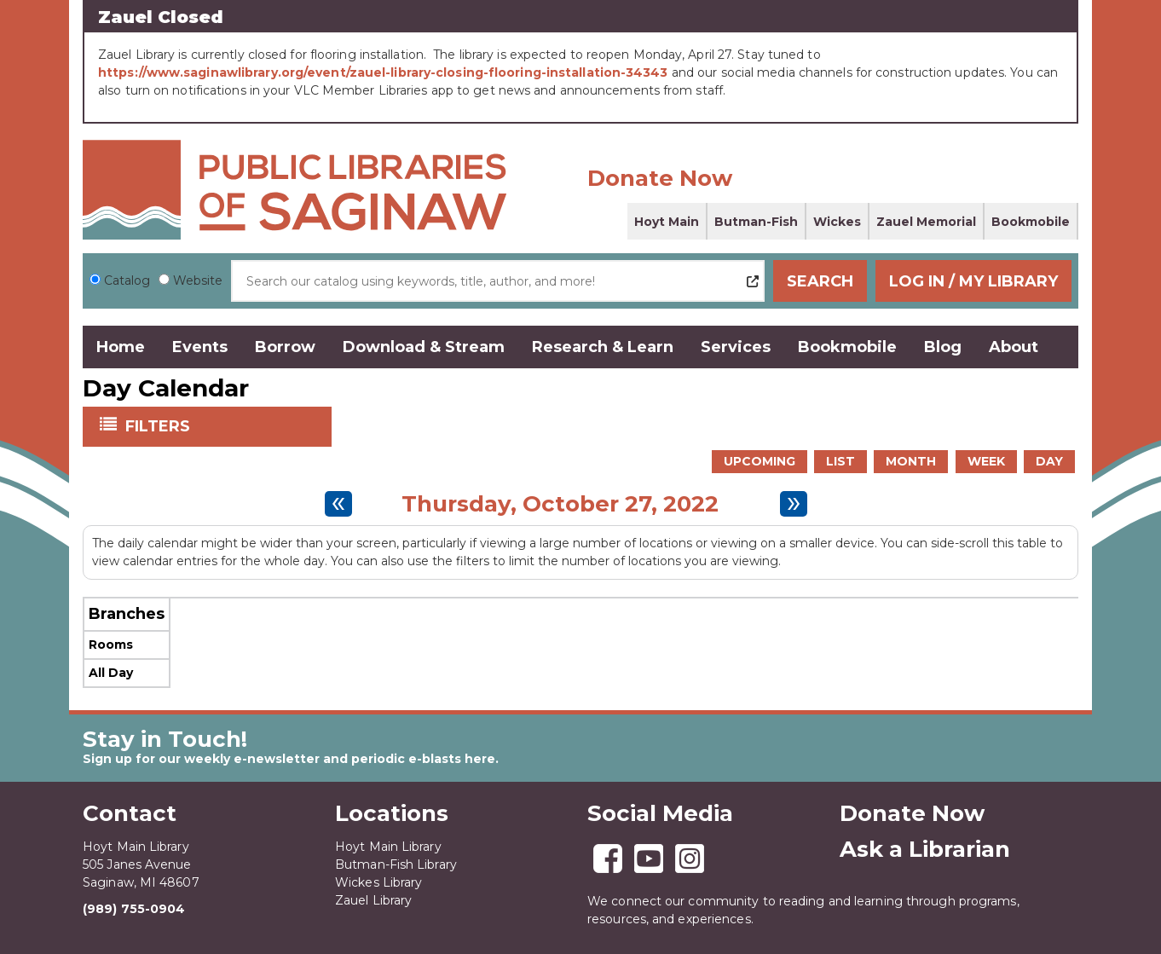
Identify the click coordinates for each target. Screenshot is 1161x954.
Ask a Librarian (925, 849)
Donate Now (659, 178)
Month (911, 461)
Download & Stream (424, 347)
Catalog (127, 280)
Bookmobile (1030, 221)
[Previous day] (338, 504)
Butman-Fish (756, 221)
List (840, 461)
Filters (159, 425)
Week (986, 461)
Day (1049, 461)
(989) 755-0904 (134, 908)
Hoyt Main (666, 221)
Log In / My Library (973, 281)
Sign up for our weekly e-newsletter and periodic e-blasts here (289, 758)
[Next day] (793, 504)
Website (197, 280)
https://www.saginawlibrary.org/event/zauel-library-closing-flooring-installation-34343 (383, 72)
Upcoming (759, 461)
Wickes (837, 221)
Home (120, 347)
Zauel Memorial (926, 221)
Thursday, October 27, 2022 (560, 504)
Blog (943, 347)
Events (200, 347)
